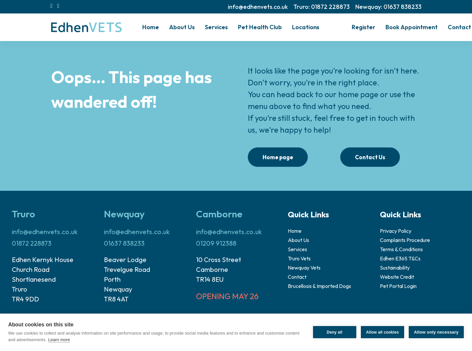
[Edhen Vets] (86, 27)
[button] (51, 6)
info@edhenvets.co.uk (258, 7)
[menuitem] (258, 6)
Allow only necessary (436, 332)
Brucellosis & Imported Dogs (319, 286)
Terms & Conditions (401, 249)
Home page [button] (278, 157)
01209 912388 (216, 243)
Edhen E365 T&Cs (400, 258)
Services (216, 27)
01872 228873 (31, 243)
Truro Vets (299, 258)
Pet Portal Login (398, 286)
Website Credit (397, 277)
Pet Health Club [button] (260, 27)
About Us (298, 240)
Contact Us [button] (370, 157)
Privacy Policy (395, 231)
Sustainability (395, 267)
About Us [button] (182, 27)
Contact (459, 27)
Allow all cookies (382, 332)
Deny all (335, 332)
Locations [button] (305, 27)
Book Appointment (411, 27)
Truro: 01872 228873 (321, 7)
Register (363, 27)
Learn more (59, 339)
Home (150, 27)
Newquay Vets (304, 267)
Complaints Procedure (405, 240)
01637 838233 (124, 243)
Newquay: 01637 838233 (388, 7)
